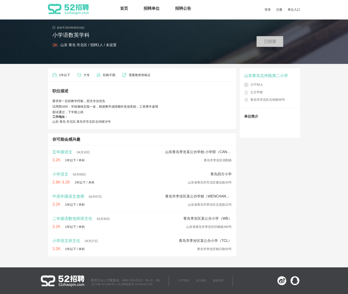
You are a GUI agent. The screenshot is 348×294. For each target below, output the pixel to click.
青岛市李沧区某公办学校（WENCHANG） (198, 196)
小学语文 (60, 174)
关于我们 (184, 280)
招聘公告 (183, 8)
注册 (279, 9)
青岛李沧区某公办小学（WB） (207, 218)
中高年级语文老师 (68, 196)
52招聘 (68, 9)
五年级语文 (62, 152)
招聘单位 (152, 8)
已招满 (270, 41)
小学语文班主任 (66, 241)
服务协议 (218, 280)
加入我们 (201, 280)
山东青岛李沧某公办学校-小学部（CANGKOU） (198, 152)
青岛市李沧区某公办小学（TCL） (205, 241)
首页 (124, 8)
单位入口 (294, 9)
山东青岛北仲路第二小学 (266, 75)
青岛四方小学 (221, 174)
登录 (268, 9)
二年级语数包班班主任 (72, 218)
